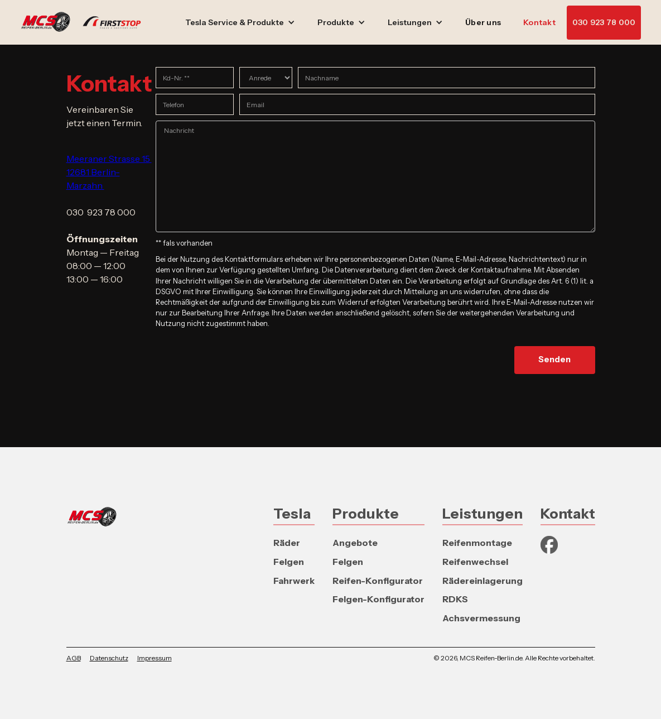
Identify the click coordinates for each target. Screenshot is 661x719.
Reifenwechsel (475, 561)
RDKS (455, 599)
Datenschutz (109, 658)
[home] (86, 22)
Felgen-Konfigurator (378, 599)
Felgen (288, 561)
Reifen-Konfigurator (377, 580)
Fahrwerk (294, 580)
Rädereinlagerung (482, 580)
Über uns (483, 22)
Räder (286, 542)
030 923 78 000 (604, 22)
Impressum (154, 658)
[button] (240, 23)
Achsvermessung (481, 618)
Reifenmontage (477, 542)
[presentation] (240, 356)
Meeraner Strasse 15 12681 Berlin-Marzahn (109, 172)
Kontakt (539, 22)
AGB (73, 658)
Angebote (355, 542)
